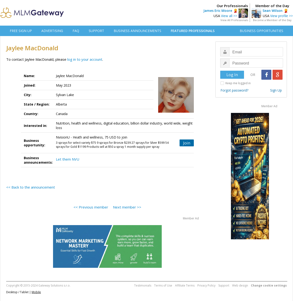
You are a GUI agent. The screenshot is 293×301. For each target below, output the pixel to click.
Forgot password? (234, 90)
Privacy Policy (206, 285)
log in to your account (84, 59)
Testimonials (142, 285)
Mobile (36, 292)
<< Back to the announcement (30, 187)
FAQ (76, 30)
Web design (240, 285)
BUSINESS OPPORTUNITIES (261, 30)
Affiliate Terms (185, 285)
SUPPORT (96, 30)
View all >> (229, 16)
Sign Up (276, 90)
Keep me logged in (238, 83)
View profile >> (281, 16)
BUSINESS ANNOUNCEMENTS (137, 30)
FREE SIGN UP (21, 30)
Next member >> (127, 207)
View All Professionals (234, 20)
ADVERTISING (52, 30)
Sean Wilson (273, 10)
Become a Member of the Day (272, 20)
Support (223, 285)
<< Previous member (90, 207)
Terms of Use (163, 285)
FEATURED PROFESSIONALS (193, 30)
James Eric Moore (217, 10)
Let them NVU (67, 159)
